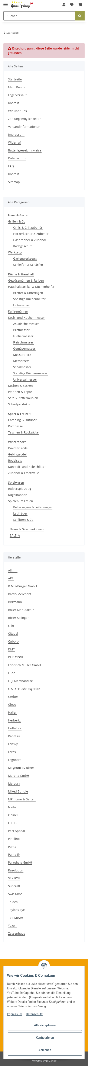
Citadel (13, 633)
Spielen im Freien (20, 501)
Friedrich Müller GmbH (24, 665)
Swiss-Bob (15, 894)
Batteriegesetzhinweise (24, 150)
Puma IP (14, 854)
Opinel (13, 815)
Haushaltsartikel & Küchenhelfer (31, 287)
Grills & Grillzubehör (27, 227)
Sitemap (14, 182)
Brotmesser (21, 330)
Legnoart (14, 760)
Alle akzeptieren (45, 1025)
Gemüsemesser (24, 348)
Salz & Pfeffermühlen (23, 398)
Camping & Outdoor (22, 420)
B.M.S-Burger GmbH (22, 586)
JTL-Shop (51, 1060)
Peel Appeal (16, 831)
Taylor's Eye (16, 910)
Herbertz (14, 720)
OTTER (12, 823)
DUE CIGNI (15, 657)
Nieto (12, 807)
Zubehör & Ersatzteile (23, 473)
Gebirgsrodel (17, 454)
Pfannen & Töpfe (20, 392)
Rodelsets (15, 460)
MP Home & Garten (21, 799)
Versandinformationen (24, 127)
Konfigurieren (45, 1037)
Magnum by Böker (21, 768)
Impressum (16, 134)
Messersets (21, 361)
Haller (12, 712)
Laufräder (20, 513)
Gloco (12, 704)
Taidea (13, 902)
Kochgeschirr (22, 246)
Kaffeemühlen (18, 311)
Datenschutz (17, 158)
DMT (11, 649)
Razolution (15, 870)
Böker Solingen (18, 618)
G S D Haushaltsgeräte (24, 689)
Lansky (13, 744)
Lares (12, 752)
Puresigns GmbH (20, 862)
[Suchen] (39, 15)
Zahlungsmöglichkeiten (24, 119)
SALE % (15, 535)
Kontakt (13, 103)
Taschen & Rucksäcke (23, 432)
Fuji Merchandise (20, 681)
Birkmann (15, 602)
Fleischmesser (23, 342)
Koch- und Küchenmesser (26, 318)
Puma (12, 847)
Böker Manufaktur (21, 610)
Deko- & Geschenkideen (27, 529)
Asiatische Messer (26, 324)
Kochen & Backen (20, 386)
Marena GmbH (18, 776)
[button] (64, 4)
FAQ (11, 166)
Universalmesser (25, 379)
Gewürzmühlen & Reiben (26, 280)
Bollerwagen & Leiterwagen (32, 507)
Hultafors (14, 728)
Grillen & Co (16, 221)
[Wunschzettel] (72, 4)
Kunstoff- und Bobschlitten (27, 467)
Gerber (13, 697)
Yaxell (12, 925)
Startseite (15, 79)
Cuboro (13, 641)
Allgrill (12, 570)
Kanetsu (14, 736)
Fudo (11, 673)
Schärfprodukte (19, 404)
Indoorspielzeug (19, 489)
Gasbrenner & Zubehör (29, 240)
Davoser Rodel (18, 448)
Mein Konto (16, 87)
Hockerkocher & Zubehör (31, 234)
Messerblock (22, 355)
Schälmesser (22, 367)
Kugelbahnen (17, 495)
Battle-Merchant (19, 594)
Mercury (14, 783)
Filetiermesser (23, 336)
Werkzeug (15, 252)
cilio (11, 626)
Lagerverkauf (17, 95)
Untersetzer (21, 305)
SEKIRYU (14, 878)
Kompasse (15, 426)
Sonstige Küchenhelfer (29, 299)
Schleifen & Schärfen (28, 265)
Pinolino (14, 839)
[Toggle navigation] (5, 2)
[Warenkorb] (80, 4)
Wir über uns (17, 111)
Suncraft (14, 886)
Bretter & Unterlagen (28, 293)
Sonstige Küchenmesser (30, 373)
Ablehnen (45, 1050)
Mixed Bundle (18, 791)
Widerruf (14, 142)
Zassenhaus (16, 933)
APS (10, 578)
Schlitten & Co (23, 520)
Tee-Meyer (15, 918)
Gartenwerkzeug (25, 258)
